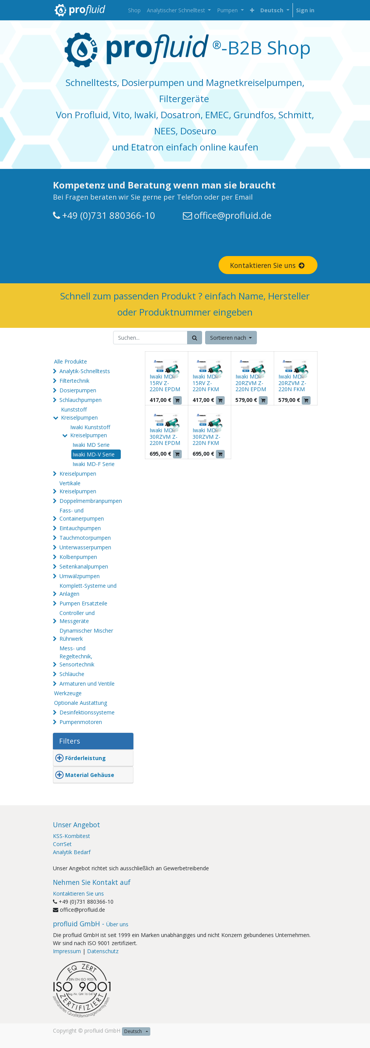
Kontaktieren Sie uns (268, 265)
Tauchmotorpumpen (85, 537)
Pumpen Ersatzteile (83, 603)
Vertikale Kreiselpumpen (77, 487)
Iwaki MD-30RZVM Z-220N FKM (206, 436)
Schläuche (71, 674)
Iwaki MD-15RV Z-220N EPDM (165, 383)
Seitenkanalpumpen (83, 566)
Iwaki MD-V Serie (93, 454)
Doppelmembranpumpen (90, 500)
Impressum (67, 951)
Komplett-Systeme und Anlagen (88, 589)
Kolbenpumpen (78, 556)
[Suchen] (194, 337)
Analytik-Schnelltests (84, 371)
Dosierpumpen (77, 390)
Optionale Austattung (80, 702)
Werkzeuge (68, 693)
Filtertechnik (74, 380)
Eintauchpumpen (80, 528)
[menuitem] (134, 10)
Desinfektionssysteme (87, 712)
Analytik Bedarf (71, 852)
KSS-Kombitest (71, 836)
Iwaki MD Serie (91, 444)
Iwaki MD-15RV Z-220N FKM (205, 383)
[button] (252, 10)
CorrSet (62, 844)
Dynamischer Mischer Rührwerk (86, 634)
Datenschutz (102, 951)
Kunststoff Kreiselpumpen (79, 413)
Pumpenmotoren (80, 722)
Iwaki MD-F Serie (93, 464)
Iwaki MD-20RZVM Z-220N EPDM (250, 383)
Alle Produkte (70, 361)
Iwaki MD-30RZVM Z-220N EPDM (165, 436)
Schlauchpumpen (80, 399)
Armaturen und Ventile (87, 683)
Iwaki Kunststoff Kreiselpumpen (90, 431)
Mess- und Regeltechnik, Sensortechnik (76, 656)
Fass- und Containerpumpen (81, 514)
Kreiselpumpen (77, 473)
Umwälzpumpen (79, 576)
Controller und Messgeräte (77, 617)
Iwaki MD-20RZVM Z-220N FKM (292, 383)
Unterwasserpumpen (85, 547)
